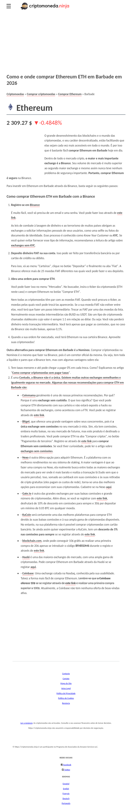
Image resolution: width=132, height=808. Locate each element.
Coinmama (29, 395)
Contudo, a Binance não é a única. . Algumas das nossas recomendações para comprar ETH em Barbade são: (67, 382)
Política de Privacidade (66, 693)
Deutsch (66, 798)
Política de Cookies (66, 698)
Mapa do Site (66, 683)
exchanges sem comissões (36, 451)
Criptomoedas (15, 94)
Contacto (66, 673)
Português (66, 803)
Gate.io (26, 493)
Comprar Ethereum (70, 94)
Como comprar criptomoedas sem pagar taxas (40, 373)
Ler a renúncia (26, 723)
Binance (35, 205)
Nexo (25, 457)
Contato (66, 678)
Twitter (67, 769)
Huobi (26, 557)
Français (66, 793)
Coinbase (28, 573)
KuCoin (26, 515)
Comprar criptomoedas (41, 94)
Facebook (67, 764)
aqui (108, 487)
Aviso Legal (66, 688)
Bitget (26, 421)
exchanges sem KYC (23, 245)
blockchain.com (32, 541)
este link (39, 415)
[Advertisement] (66, 41)
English (66, 788)
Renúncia (66, 703)
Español (66, 783)
